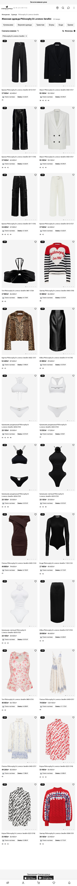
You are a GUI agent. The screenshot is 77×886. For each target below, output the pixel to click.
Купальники (8, 25)
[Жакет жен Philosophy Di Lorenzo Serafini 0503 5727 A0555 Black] (57, 65)
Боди (61, 25)
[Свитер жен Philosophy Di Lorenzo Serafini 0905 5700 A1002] (57, 266)
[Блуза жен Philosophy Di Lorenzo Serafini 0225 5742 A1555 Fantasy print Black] (19, 809)
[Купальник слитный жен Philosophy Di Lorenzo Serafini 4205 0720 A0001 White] (19, 606)
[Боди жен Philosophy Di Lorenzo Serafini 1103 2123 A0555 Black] (57, 538)
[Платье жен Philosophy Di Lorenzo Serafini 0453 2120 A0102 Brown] (19, 538)
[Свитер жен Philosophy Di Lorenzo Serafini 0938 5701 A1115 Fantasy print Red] (57, 809)
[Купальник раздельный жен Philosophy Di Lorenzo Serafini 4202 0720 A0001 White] (57, 401)
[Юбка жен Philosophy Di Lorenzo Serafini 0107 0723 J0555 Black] (57, 605)
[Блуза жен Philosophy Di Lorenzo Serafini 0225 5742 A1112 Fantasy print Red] (57, 742)
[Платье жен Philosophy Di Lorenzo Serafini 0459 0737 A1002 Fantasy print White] (57, 675)
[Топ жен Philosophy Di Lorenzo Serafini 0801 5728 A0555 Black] (19, 266)
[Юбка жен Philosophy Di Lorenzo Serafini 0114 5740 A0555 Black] (57, 333)
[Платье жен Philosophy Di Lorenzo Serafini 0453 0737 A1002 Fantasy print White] (19, 742)
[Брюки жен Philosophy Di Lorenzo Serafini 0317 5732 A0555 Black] (19, 199)
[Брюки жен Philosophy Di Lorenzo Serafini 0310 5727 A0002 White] (57, 199)
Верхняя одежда (25, 25)
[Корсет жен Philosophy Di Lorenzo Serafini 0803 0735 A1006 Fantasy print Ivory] (19, 675)
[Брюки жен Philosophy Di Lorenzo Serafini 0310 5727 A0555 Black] (19, 65)
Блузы (51, 25)
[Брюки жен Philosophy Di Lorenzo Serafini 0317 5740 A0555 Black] (19, 132)
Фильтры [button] (68, 31)
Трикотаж (40, 25)
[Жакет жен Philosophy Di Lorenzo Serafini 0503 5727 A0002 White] (57, 132)
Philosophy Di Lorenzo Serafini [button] (13, 36)
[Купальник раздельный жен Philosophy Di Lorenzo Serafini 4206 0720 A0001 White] (19, 401)
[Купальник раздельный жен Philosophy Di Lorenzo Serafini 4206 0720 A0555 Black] (19, 470)
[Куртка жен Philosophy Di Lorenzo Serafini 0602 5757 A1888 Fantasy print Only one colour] (19, 333)
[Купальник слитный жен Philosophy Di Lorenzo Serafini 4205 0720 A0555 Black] (57, 470)
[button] (68, 8)
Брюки (70, 25)
